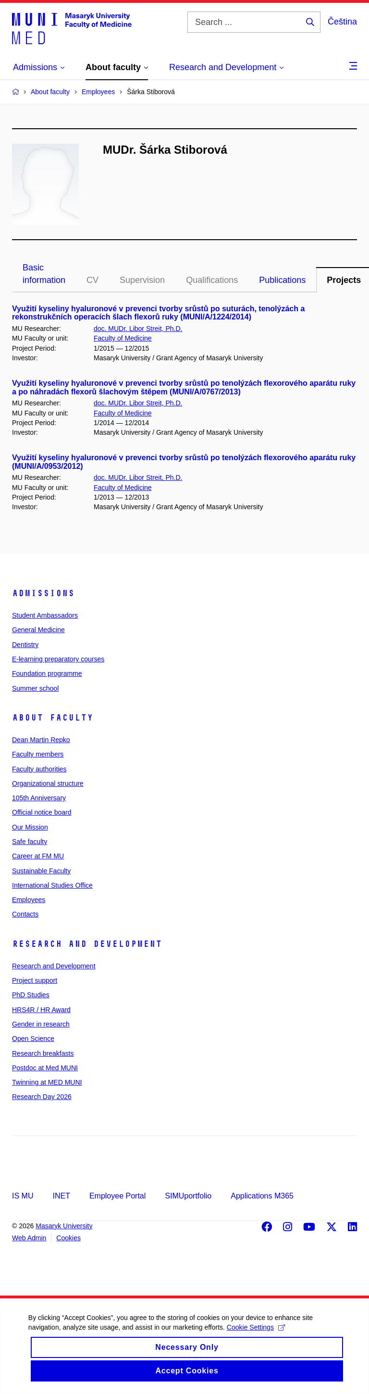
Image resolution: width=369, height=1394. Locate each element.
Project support (34, 980)
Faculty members (37, 754)
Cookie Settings (256, 1339)
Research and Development (87, 944)
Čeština (342, 21)
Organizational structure (48, 783)
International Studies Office (52, 885)
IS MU (22, 1196)
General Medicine (38, 630)
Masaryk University (64, 1226)
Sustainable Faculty (41, 871)
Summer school (35, 688)
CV (92, 280)
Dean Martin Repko (41, 740)
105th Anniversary (39, 798)
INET (61, 1196)
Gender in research (41, 1024)
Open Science (33, 1038)
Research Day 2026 (42, 1097)
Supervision (142, 280)
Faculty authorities (39, 769)
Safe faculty (29, 841)
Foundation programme (47, 673)
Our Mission (30, 827)
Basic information (44, 274)
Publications (282, 280)
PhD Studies (30, 995)
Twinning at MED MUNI (47, 1082)
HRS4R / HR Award (41, 1010)
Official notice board (41, 812)
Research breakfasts (43, 1053)
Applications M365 (262, 1196)
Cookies (68, 1238)
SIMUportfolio (188, 1196)
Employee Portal (117, 1196)
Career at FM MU (38, 856)
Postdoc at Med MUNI (45, 1068)
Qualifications (212, 280)
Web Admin (29, 1238)
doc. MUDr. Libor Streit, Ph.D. (138, 328)
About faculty (52, 717)
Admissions (43, 593)
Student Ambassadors (45, 615)
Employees (28, 900)
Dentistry (25, 644)
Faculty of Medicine (123, 338)
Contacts (25, 914)
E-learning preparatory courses (58, 659)
